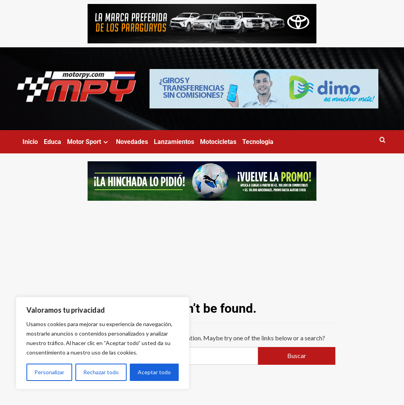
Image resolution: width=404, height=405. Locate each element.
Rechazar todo (101, 372)
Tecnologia (257, 142)
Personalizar (49, 372)
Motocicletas (218, 142)
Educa (52, 142)
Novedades (132, 142)
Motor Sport (88, 142)
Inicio (30, 142)
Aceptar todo (154, 372)
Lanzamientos (174, 142)
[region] (102, 343)
